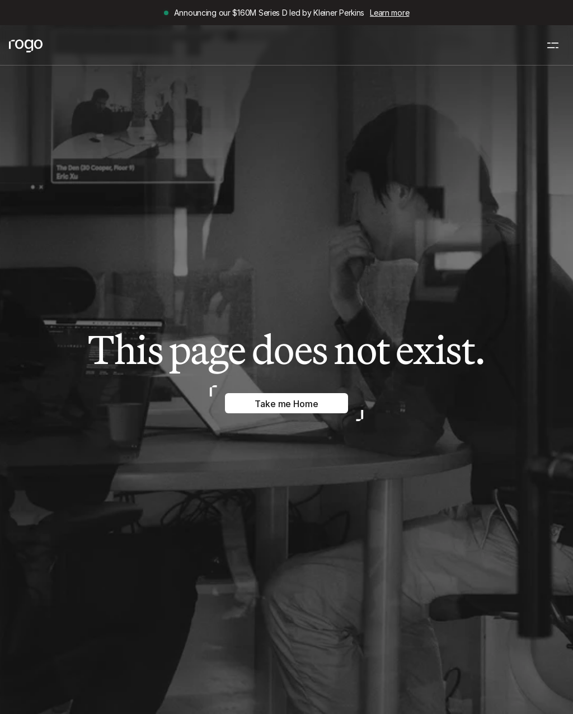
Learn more (389, 12)
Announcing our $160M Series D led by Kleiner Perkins (269, 12)
